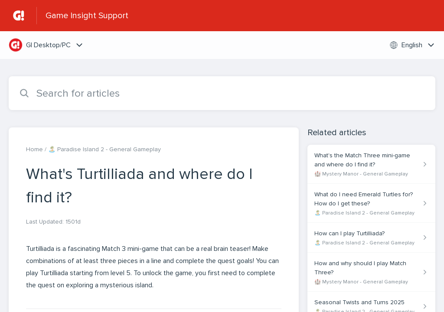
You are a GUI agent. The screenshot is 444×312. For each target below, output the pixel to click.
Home (34, 149)
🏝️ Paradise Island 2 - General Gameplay (104, 149)
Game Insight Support (87, 15)
